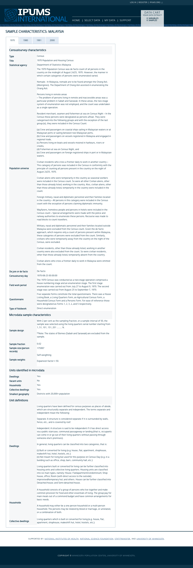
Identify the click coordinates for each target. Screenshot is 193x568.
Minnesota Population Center (89, 555)
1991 (39, 40)
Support (125, 20)
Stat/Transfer (122, 539)
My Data (110, 20)
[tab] (12, 40)
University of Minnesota (150, 539)
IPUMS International (10, 6)
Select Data (92, 20)
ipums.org (155, 2)
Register (143, 2)
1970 (12, 40)
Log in (133, 2)
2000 (52, 40)
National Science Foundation (96, 539)
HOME (76, 20)
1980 (25, 40)
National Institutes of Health (62, 539)
